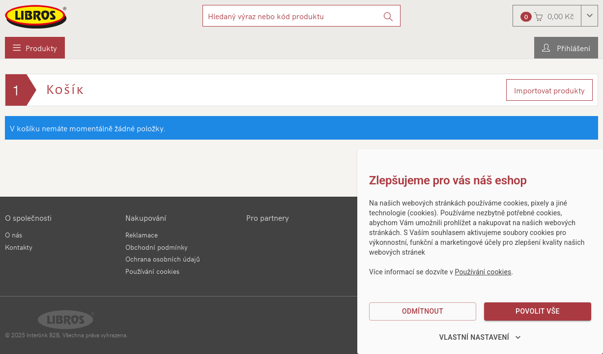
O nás (13, 234)
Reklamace (141, 234)
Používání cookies (152, 271)
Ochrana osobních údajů (162, 259)
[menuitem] (35, 48)
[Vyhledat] (388, 16)
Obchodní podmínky (156, 247)
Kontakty (18, 247)
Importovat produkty (549, 90)
